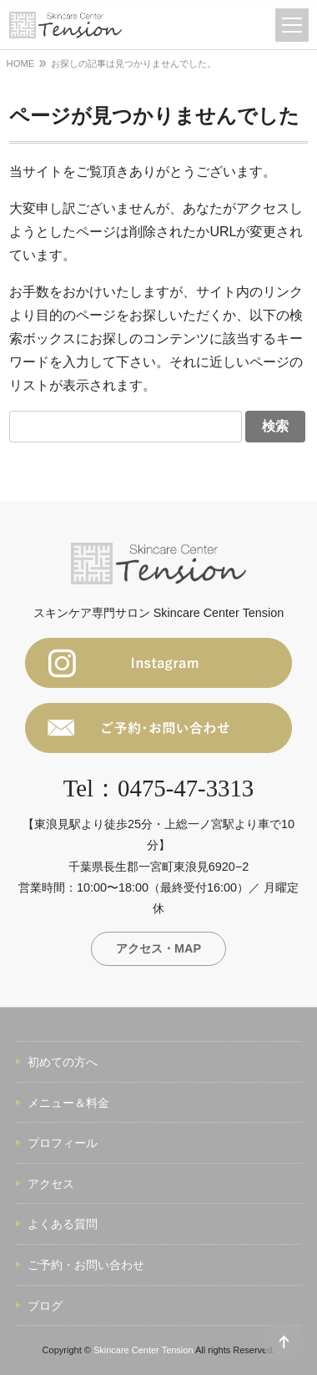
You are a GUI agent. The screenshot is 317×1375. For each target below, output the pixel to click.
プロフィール (63, 1143)
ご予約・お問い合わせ (86, 1264)
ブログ (45, 1305)
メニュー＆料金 (68, 1103)
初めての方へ (63, 1062)
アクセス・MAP (158, 948)
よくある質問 (63, 1224)
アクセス (51, 1183)
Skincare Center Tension (143, 1350)
